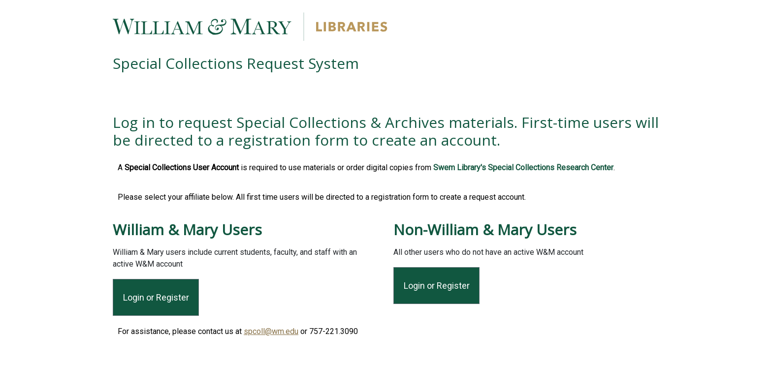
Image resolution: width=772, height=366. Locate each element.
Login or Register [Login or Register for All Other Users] (437, 285)
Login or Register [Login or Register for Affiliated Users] (156, 297)
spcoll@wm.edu (271, 331)
